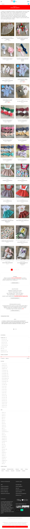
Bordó (3, 425)
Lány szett (20, 80)
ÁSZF (2, 492)
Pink (3, 448)
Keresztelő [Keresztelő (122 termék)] (18, 477)
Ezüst (3, 427)
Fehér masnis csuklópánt (7, 82)
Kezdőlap (15, 6)
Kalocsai (3, 432)
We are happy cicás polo (22, 103)
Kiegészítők (3, 353)
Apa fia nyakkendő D (7, 142)
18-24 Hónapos (4, 382)
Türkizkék (4, 463)
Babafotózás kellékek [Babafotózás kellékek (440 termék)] (10, 475)
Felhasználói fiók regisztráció (21, 501)
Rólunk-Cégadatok (19, 494)
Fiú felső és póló (19, 101)
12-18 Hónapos (4, 380)
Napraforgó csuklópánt (22, 244)
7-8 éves (3, 396)
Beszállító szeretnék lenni (20, 498)
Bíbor (3, 423)
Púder (3, 453)
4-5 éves (3, 392)
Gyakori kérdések (19, 500)
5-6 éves (3, 393)
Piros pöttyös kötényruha (22, 203)
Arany (3, 418)
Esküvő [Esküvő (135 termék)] (23, 475)
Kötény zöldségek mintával (7, 243)
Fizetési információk (4, 498)
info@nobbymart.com (22, 512)
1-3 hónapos (4, 373)
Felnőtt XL (4, 369)
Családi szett (3, 340)
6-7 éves (3, 395)
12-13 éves (4, 405)
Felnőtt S (3, 408)
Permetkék (4, 446)
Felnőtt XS (4, 406)
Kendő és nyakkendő (9, 122)
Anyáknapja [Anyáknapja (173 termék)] (3, 475)
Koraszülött (4, 370)
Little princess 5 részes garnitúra (22, 82)
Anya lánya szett (5, 37)
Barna (3, 422)
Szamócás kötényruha (7, 183)
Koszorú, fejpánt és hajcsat (21, 37)
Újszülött (3, 372)
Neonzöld (3, 441)
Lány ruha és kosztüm (9, 201)
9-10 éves (3, 400)
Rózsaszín (3, 455)
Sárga (3, 456)
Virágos (3, 468)
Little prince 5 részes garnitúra (7, 103)
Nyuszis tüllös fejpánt (7, 61)
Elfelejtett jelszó (19, 503)
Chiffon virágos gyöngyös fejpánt (22, 62)
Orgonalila (4, 443)
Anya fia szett (3, 342)
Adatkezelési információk (5, 501)
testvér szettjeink (16, 12)
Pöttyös (3, 451)
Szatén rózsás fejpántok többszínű (22, 40)
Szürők (2, 21)
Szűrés (28, 361)
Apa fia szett (4, 122)
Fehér (3, 428)
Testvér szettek (8, 81)
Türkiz (3, 461)
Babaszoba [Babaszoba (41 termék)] (18, 475)
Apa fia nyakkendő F (7, 123)
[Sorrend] (9, 21)
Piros (3, 450)
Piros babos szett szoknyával (22, 223)
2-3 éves (3, 387)
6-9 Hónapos (4, 377)
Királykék (3, 435)
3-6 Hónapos (4, 375)
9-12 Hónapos (4, 378)
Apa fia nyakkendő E (22, 123)
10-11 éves (4, 401)
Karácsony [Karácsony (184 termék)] (12, 477)
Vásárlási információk (5, 494)
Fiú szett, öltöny (5, 101)
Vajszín (3, 464)
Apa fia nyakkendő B (7, 162)
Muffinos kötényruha (23, 183)
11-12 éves (3, 403)
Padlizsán (3, 445)
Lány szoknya (10, 37)
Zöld (3, 469)
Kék (2, 433)
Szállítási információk (5, 496)
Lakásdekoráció (3, 355)
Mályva (3, 440)
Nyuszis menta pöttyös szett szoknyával (7, 224)
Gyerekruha (3, 201)
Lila (2, 438)
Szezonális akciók (15, 285)
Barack (3, 420)
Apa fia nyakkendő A (22, 162)
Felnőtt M (4, 410)
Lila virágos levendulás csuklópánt (22, 266)
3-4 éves (3, 390)
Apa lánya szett (3, 347)
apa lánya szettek (18, 16)
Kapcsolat (17, 496)
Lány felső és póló (25, 101)
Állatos (3, 417)
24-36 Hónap (4, 383)
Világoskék (4, 466)
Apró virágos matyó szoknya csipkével (7, 39)
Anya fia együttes (16, 13)
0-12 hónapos (4, 385)
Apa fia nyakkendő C (22, 142)
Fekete (3, 430)
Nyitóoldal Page (19, 492)
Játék (2, 351)
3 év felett (4, 388)
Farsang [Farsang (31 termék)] (3, 477)
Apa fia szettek (16, 15)
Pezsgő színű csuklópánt (7, 265)
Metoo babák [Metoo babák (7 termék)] (24, 477)
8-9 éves (3, 398)
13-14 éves (4, 367)
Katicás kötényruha (7, 203)
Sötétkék (3, 458)
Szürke (3, 460)
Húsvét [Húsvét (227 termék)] (7, 477)
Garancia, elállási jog (15, 313)
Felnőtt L (3, 411)
